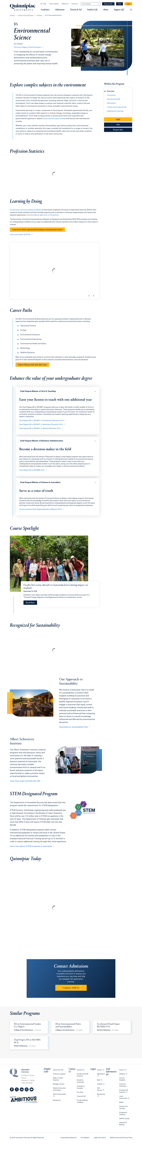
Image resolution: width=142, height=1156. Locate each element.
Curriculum (111, 95)
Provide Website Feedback (82, 1111)
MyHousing (101, 1109)
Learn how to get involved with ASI (25, 796)
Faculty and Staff (113, 99)
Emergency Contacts (84, 1098)
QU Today (43, 3)
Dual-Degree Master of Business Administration (41, 450)
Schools (12, 15)
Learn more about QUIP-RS (20, 241)
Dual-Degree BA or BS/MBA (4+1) (33, 480)
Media (121, 1114)
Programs (39, 15)
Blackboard (101, 1088)
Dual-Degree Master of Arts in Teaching (38, 398)
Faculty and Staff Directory (83, 1089)
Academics (45, 10)
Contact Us (74, 3)
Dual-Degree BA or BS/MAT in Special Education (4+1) (41, 436)
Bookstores (57, 1110)
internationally (31, 222)
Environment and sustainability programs (26, 216)
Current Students (124, 1092)
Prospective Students (123, 1125)
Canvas (100, 1084)
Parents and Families (123, 1119)
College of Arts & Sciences (25, 15)
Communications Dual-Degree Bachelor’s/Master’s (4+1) (41, 524)
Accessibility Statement (68, 1146)
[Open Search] (131, 9)
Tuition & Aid (76, 10)
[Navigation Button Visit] (119, 4)
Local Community (125, 1108)
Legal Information (100, 1146)
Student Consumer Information (59, 1101)
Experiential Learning (115, 111)
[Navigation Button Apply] (128, 4)
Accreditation (85, 1146)
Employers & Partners (125, 1103)
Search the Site (58, 1084)
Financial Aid (81, 1106)
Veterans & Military (125, 1134)
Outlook (100, 1098)
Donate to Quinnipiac (84, 1094)
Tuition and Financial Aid (116, 107)
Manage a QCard (58, 1096)
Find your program (59, 1088)
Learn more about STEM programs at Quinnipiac (31, 862)
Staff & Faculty (124, 1130)
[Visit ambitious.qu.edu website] (23, 1115)
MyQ (99, 1094)
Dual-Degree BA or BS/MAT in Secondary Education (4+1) (42, 432)
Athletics (65, 3)
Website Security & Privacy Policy (71, 1150)
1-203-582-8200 (26, 1098)
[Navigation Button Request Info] (108, 4)
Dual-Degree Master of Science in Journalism (40, 494)
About (105, 10)
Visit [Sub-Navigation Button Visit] (118, 125)
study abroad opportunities (70, 124)
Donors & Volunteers (122, 1097)
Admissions (59, 10)
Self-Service (101, 1103)
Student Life (92, 10)
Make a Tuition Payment (61, 1092)
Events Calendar (54, 3)
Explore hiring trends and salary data (32, 371)
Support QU (119, 10)
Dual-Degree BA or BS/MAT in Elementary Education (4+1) (42, 428)
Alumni (122, 1084)
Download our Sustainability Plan (73, 742)
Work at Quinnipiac (60, 1106)
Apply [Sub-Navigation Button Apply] (118, 120)
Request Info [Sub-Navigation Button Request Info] (122, 130)
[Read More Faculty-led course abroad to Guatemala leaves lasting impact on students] (30, 618)
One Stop (80, 1102)
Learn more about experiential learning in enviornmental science (37, 236)
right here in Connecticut (49, 222)
